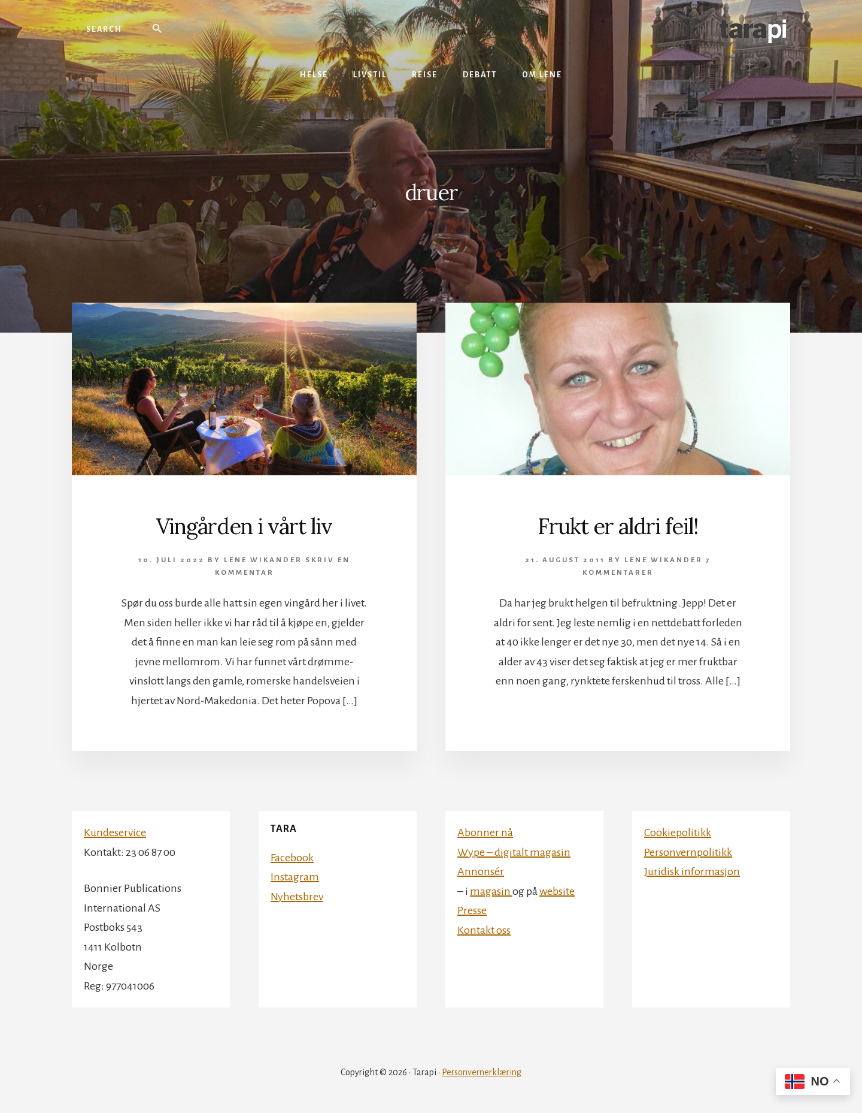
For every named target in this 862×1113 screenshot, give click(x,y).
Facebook (292, 858)
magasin (491, 891)
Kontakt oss (484, 930)
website (557, 891)
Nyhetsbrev (297, 897)
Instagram (295, 877)
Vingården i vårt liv (244, 526)
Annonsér (480, 871)
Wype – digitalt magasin (513, 852)
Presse (472, 910)
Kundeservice (115, 832)
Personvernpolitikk (688, 852)
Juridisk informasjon (692, 871)
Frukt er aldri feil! (618, 526)
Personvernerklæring (481, 1072)
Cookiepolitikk (677, 832)
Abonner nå (485, 832)
